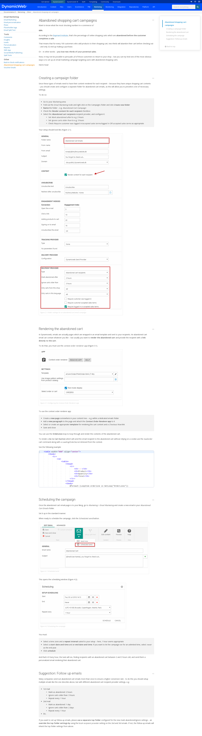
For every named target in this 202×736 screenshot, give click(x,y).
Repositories (134, 7)
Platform (145, 7)
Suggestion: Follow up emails (176, 39)
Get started (45, 2)
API (154, 7)
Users (69, 7)
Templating (93, 2)
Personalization (10, 45)
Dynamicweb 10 (72, 2)
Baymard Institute (60, 35)
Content (53, 7)
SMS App (7, 50)
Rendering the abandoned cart (177, 32)
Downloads (116, 2)
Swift (83, 2)
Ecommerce (79, 7)
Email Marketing (11, 17)
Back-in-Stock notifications (14, 62)
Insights (7, 40)
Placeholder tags (10, 27)
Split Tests (8, 55)
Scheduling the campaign (175, 35)
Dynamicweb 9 (58, 2)
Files (61, 7)
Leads (6, 42)
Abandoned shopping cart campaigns (19, 65)
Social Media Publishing (13, 52)
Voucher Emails (10, 67)
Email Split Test (9, 30)
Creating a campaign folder (176, 29)
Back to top (170, 46)
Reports (7, 47)
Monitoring (110, 7)
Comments (8, 37)
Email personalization (12, 22)
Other (6, 59)
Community (105, 2)
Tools (6, 34)
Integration (121, 7)
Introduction (42, 7)
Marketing (98, 7)
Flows (6, 25)
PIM (89, 7)
